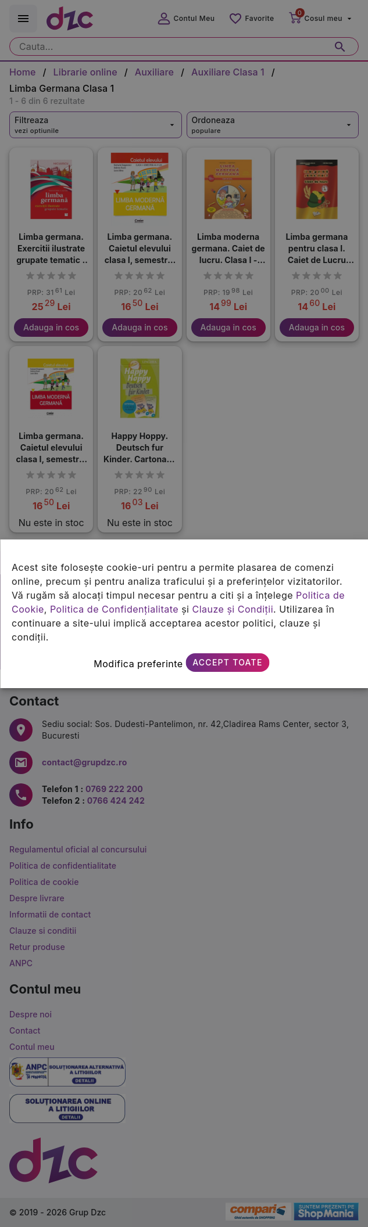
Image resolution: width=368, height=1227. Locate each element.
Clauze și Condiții (232, 609)
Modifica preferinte (138, 664)
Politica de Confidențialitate (114, 609)
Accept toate (227, 662)
